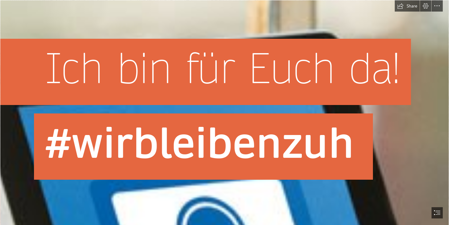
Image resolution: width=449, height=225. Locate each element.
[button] (407, 6)
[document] (224, 112)
